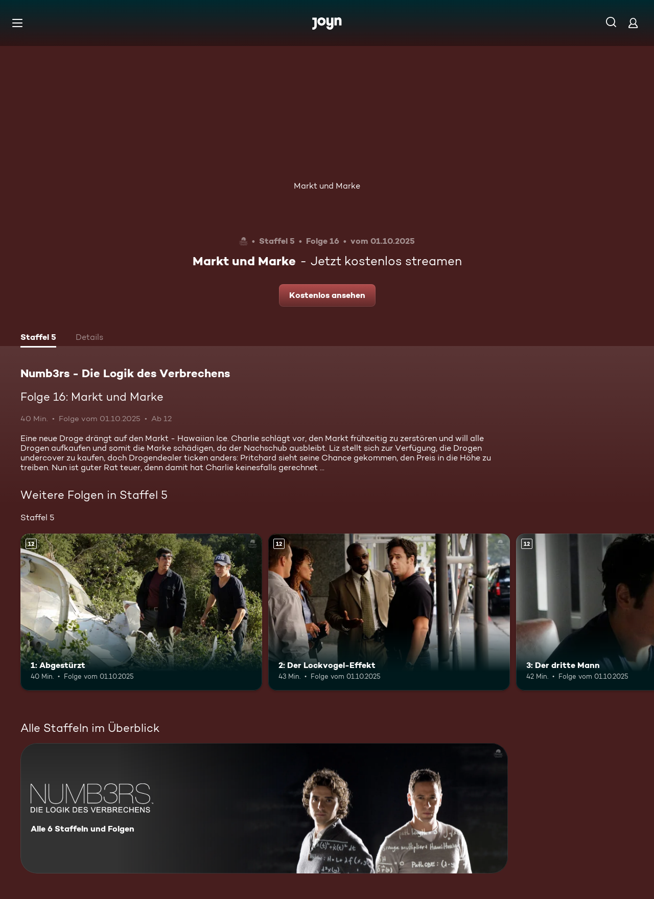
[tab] (38, 338)
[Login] (633, 23)
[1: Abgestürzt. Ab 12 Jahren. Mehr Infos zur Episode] (141, 612)
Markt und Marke (327, 186)
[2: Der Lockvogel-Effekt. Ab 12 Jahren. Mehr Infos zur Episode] (389, 612)
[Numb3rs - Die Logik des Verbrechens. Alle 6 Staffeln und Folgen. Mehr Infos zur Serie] (264, 808)
